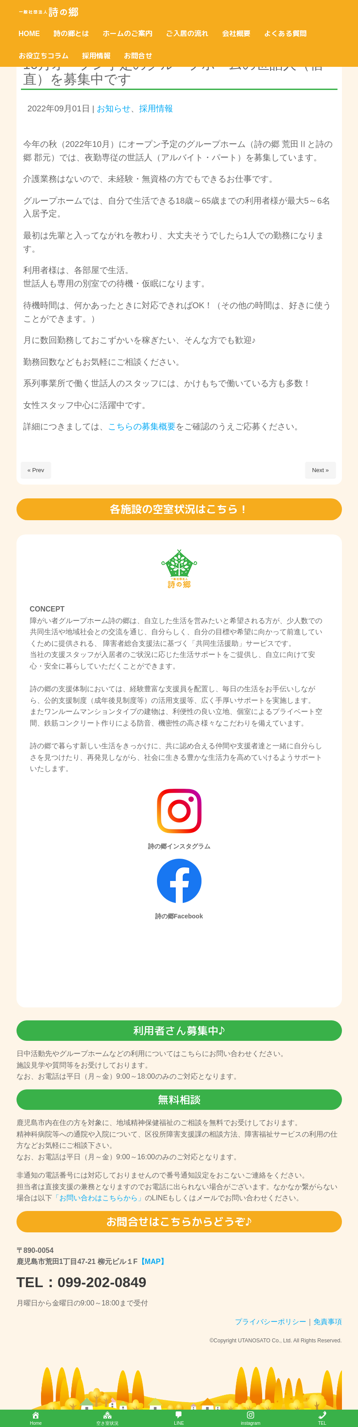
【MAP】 (153, 1261)
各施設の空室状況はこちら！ (179, 509)
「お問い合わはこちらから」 (98, 1198)
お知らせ (114, 108)
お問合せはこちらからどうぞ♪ (179, 1221)
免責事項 (327, 1321)
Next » (320, 470)
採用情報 (156, 108)
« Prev (36, 470)
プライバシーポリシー (270, 1321)
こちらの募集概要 (142, 426)
